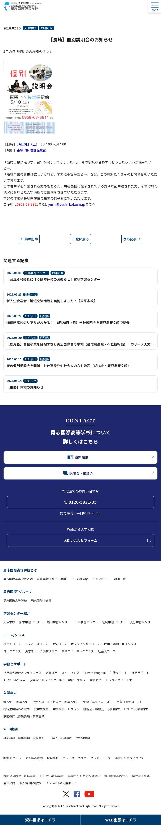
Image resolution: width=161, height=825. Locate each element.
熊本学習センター (31, 622)
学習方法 (95, 680)
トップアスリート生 (119, 680)
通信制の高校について (129, 758)
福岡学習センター (58, 622)
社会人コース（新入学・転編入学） (55, 702)
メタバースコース (36, 644)
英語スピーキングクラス (78, 651)
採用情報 (53, 758)
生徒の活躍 (80, 579)
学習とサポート (15, 663)
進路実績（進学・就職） (53, 579)
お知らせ (47, 28)
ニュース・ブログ (74, 758)
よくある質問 (34, 758)
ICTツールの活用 (14, 680)
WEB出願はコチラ (120, 819)
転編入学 (22, 702)
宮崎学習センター (114, 622)
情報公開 (9, 783)
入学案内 (10, 692)
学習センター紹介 (16, 613)
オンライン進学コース (85, 644)
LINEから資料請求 (136, 709)
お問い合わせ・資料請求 (19, 776)
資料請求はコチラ (40, 819)
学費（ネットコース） (97, 702)
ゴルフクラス (12, 651)
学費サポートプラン (66, 709)
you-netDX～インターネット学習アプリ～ (58, 680)
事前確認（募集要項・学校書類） (25, 716)
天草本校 (30, 28)
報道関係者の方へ (116, 776)
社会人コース (107, 651)
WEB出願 (10, 728)
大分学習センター (141, 622)
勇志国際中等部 (41, 600)
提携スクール (12, 758)
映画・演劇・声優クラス (120, 644)
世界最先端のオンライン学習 (22, 673)
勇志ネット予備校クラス (41, 651)
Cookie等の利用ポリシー (63, 783)
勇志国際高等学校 (15, 600)
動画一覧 (120, 579)
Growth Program (94, 673)
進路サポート (140, 673)
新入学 (7, 702)
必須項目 (51, 673)
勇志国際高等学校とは (20, 570)
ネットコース (12, 644)
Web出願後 (83, 738)
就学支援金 (41, 709)
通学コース (59, 644)
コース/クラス (14, 634)
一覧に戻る (80, 238)
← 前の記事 (29, 238)
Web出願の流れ (62, 738)
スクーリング (70, 673)
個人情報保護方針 (31, 783)
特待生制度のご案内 (16, 709)
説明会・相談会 (93, 709)
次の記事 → (132, 238)
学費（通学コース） (130, 702)
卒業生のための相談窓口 (84, 776)
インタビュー (101, 579)
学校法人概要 (141, 776)
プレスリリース (100, 758)
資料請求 (114, 709)
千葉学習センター (86, 622)
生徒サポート (118, 673)
